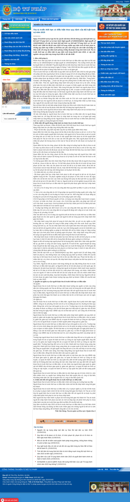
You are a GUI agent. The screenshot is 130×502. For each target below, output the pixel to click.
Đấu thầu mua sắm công (110, 82)
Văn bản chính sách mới (13, 38)
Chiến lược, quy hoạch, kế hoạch (113, 73)
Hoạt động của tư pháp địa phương (17, 51)
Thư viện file (114, 469)
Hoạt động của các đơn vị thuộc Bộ (17, 46)
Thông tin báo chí (107, 65)
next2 (5, 106)
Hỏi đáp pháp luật (107, 60)
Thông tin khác (9, 64)
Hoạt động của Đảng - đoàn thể (16, 55)
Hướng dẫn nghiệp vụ (109, 56)
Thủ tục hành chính (108, 43)
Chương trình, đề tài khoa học (112, 86)
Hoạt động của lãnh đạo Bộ (14, 42)
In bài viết (59, 421)
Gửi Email (84, 421)
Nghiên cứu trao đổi (11, 59)
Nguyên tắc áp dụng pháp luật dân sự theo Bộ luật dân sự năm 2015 (64, 430)
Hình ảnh (6, 80)
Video (24, 79)
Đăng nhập (119, 1)
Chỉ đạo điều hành (11, 34)
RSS (106, 469)
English (127, 1)
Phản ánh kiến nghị (108, 95)
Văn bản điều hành (108, 51)
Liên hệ (100, 469)
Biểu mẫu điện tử (107, 77)
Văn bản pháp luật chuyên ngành (113, 47)
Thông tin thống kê (108, 90)
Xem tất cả (26, 108)
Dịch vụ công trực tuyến (109, 69)
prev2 (2, 106)
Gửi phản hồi (71, 421)
